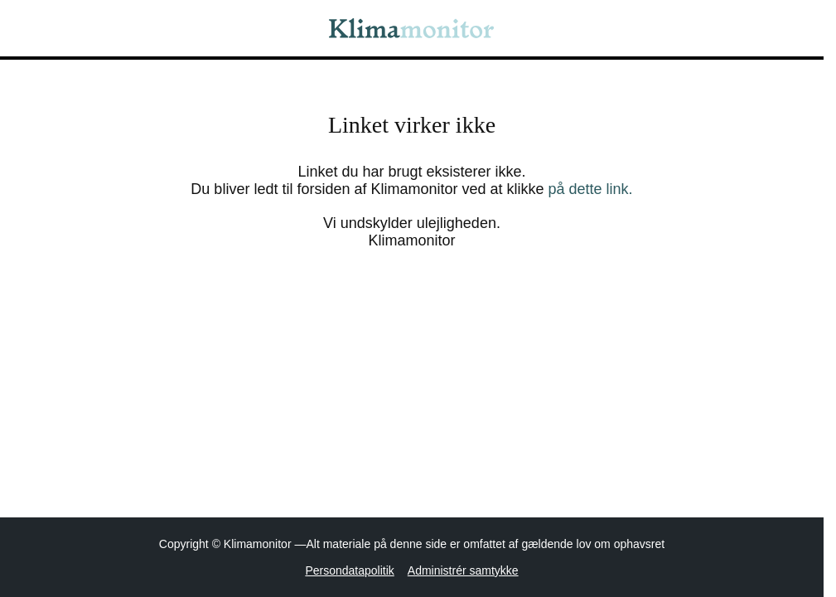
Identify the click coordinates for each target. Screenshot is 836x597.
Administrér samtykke (463, 570)
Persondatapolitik (349, 570)
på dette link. (590, 189)
